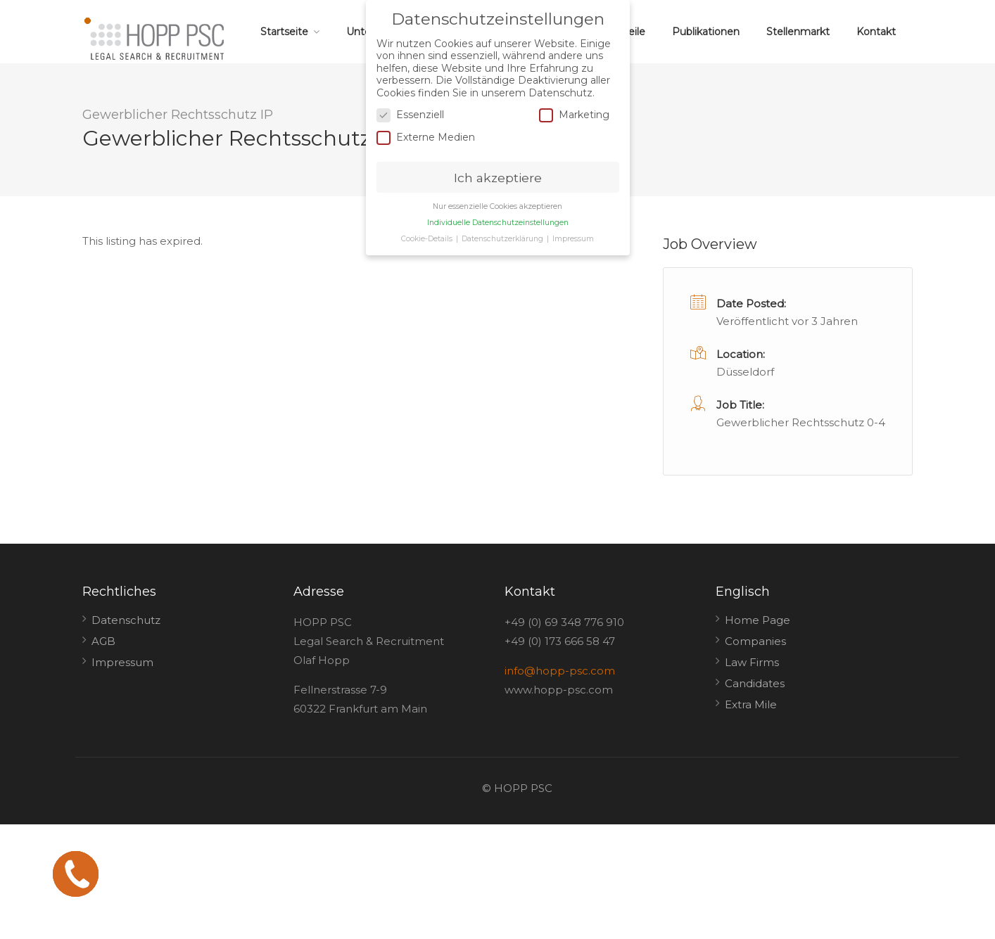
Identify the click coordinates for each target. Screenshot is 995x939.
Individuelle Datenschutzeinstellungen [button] (498, 221)
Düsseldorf (745, 371)
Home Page (757, 620)
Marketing (574, 113)
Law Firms (752, 662)
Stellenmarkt (798, 31)
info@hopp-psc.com (560, 670)
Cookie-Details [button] (428, 237)
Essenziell (410, 113)
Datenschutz (125, 620)
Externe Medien (425, 136)
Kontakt (876, 31)
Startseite (284, 31)
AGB (103, 641)
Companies (755, 641)
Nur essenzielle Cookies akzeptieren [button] (497, 205)
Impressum (122, 662)
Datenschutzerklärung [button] (503, 237)
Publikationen (706, 31)
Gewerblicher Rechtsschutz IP (177, 114)
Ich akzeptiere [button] (498, 176)
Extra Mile (751, 704)
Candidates (755, 683)
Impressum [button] (573, 237)
